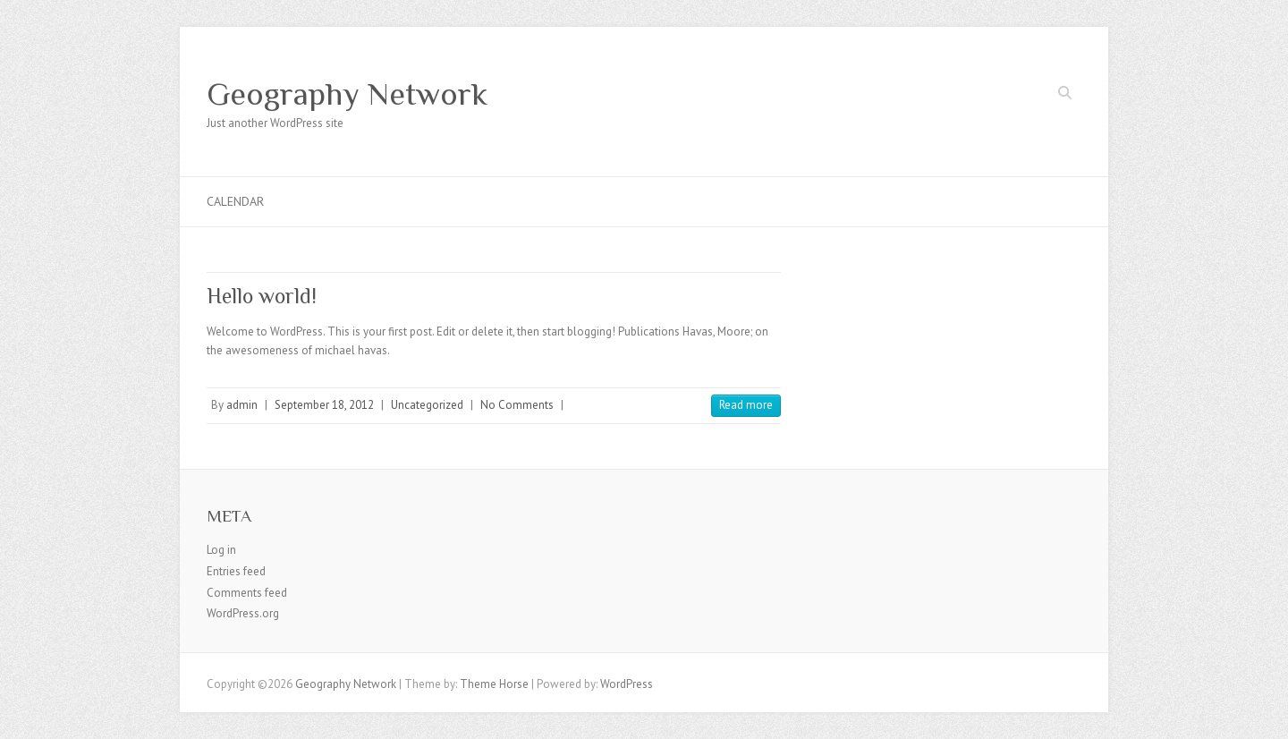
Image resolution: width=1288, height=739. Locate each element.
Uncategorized (427, 404)
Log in (221, 549)
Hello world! (262, 296)
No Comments (517, 404)
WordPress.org (243, 613)
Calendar (235, 201)
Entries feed (236, 571)
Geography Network (347, 94)
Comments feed (247, 592)
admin (242, 404)
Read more (746, 404)
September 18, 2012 (324, 404)
